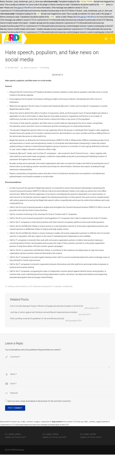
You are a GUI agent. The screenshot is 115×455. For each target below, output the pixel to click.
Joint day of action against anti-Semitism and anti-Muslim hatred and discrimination (43, 312)
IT (53, 286)
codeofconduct (21, 286)
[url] (60, 393)
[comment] (60, 361)
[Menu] (106, 39)
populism (58, 286)
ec (29, 286)
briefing (11, 286)
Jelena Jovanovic (31, 68)
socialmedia (67, 286)
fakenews (37, 286)
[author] (60, 375)
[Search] (111, 38)
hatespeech (47, 286)
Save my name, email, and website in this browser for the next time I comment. (39, 402)
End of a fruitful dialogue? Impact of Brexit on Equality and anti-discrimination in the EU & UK (46, 306)
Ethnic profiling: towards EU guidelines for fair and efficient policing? (37, 318)
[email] (60, 384)
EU (31, 286)
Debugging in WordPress (23, 8)
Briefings (45, 68)
